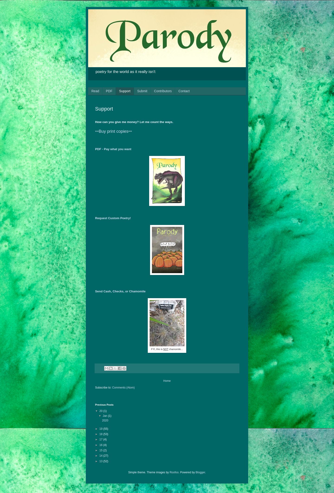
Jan (105, 415)
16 (101, 445)
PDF (109, 91)
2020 (105, 420)
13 (101, 461)
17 (101, 439)
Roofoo (174, 472)
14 (101, 455)
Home (167, 380)
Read (95, 91)
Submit (142, 91)
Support (124, 91)
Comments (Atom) (123, 387)
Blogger (200, 472)
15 (101, 450)
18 (101, 434)
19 (101, 428)
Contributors (163, 91)
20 (101, 411)
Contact (183, 91)
